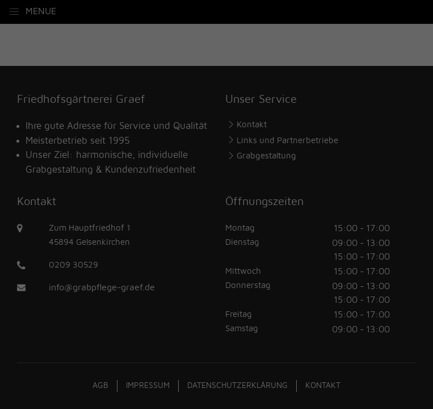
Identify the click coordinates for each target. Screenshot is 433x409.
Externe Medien (317, 219)
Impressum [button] (276, 350)
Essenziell (96, 219)
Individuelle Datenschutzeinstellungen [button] (216, 326)
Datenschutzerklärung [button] (221, 350)
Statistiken (201, 219)
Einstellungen (117, 193)
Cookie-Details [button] (162, 350)
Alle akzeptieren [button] (216, 259)
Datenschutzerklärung (187, 181)
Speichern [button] (216, 292)
